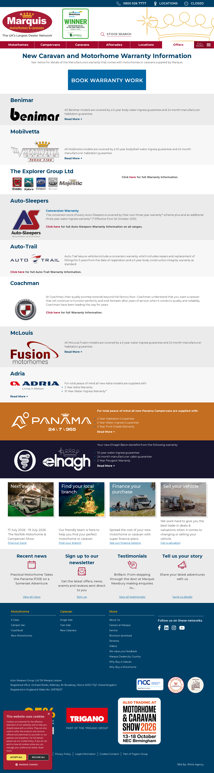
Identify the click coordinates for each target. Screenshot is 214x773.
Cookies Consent (109, 754)
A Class (15, 619)
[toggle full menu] (203, 44)
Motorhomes (18, 45)
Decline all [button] (38, 757)
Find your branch (70, 543)
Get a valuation (171, 543)
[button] (28, 764)
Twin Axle (65, 625)
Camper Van (18, 625)
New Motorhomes (21, 635)
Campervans (50, 45)
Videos (113, 646)
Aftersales (114, 45)
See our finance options (125, 543)
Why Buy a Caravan (120, 661)
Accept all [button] (16, 757)
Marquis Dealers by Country (125, 656)
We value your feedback (123, 651)
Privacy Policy (63, 754)
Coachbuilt (17, 630)
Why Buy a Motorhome (122, 667)
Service (113, 630)
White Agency (195, 764)
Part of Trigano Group (135, 754)
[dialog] (27, 740)
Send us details (182, 597)
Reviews (114, 640)
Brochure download (120, 635)
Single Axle (66, 619)
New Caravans (68, 630)
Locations (146, 45)
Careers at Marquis (120, 625)
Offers (178, 45)
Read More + (73, 119)
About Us (114, 619)
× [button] (48, 714)
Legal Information (85, 754)
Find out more (17, 543)
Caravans (82, 45)
